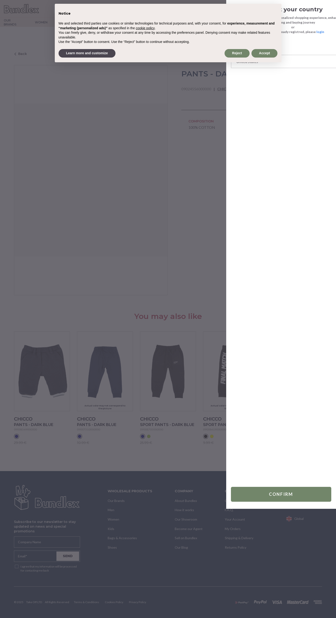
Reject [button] (237, 53)
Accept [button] (264, 53)
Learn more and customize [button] (87, 53)
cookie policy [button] (145, 28)
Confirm (269, 603)
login (297, 32)
